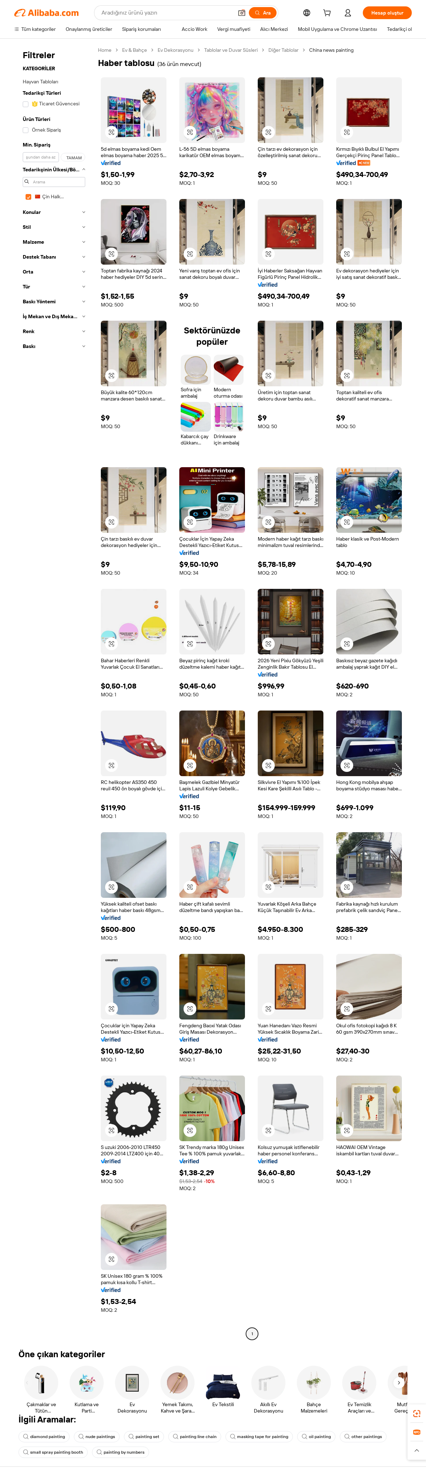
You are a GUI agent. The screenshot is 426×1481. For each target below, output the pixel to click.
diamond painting (44, 1436)
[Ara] (263, 12)
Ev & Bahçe (134, 50)
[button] (241, 13)
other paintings (363, 1436)
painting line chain (195, 1436)
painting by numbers (120, 1452)
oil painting (316, 1436)
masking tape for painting (259, 1436)
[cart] (328, 14)
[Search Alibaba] (167, 13)
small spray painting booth (53, 1452)
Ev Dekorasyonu (175, 50)
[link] (417, 1413)
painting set (144, 1436)
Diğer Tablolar (283, 50)
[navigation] (53, 693)
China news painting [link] (331, 50)
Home (104, 50)
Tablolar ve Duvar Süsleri (231, 50)
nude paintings (96, 1436)
